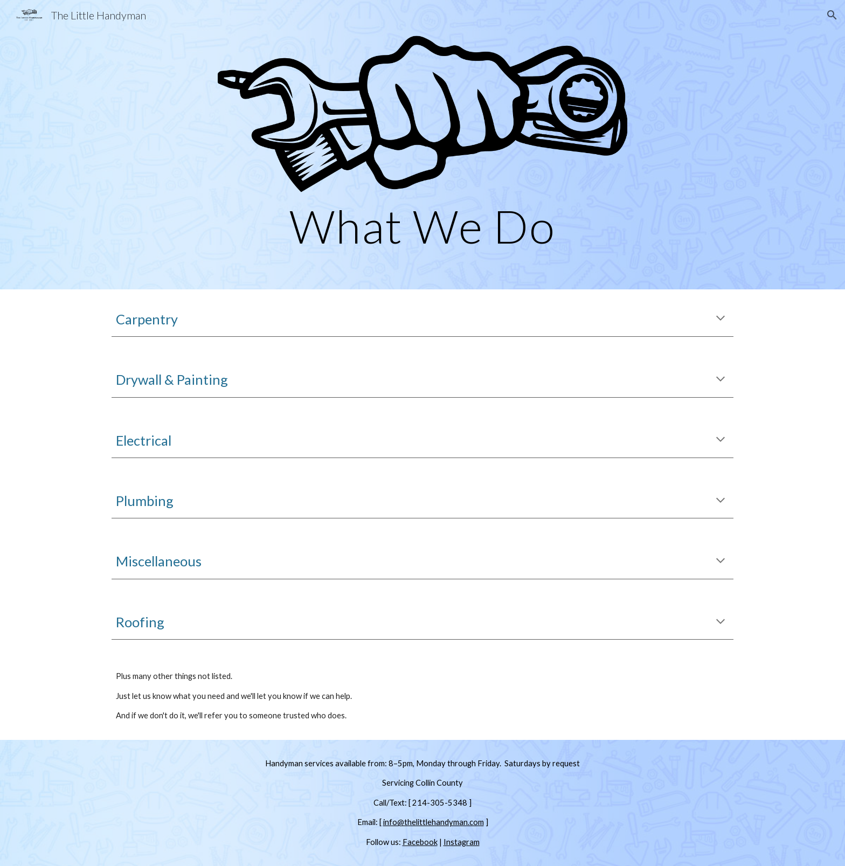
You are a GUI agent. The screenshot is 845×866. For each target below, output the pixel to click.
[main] (422, 226)
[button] (832, 15)
